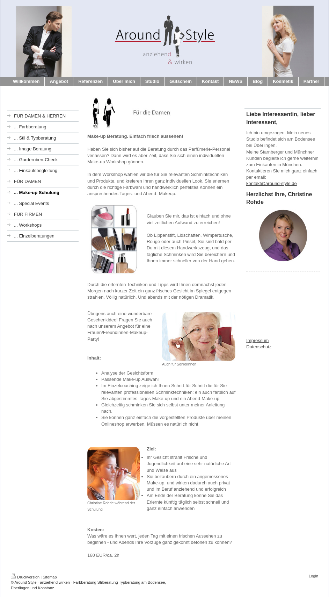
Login (313, 576)
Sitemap (50, 577)
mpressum (258, 340)
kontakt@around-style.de (271, 183)
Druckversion (25, 577)
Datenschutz (258, 346)
